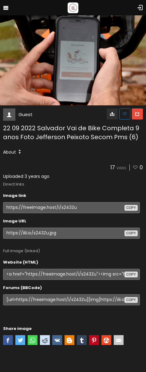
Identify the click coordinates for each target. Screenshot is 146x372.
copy (131, 207)
